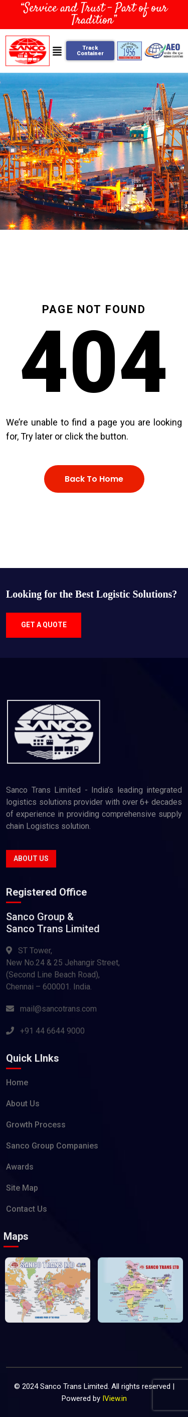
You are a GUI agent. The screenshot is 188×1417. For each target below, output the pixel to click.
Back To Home (94, 479)
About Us (31, 861)
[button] (57, 51)
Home (17, 1084)
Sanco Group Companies (52, 1148)
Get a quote (44, 625)
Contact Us (26, 1211)
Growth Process (36, 1126)
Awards (20, 1169)
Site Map (22, 1190)
